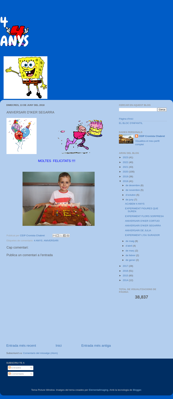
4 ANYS (38, 240)
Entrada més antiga (96, 345)
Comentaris (16, 373)
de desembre (133, 185)
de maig (130, 241)
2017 (126, 266)
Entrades (14, 367)
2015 (126, 275)
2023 (126, 157)
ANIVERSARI (51, 240)
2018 (126, 181)
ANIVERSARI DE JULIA (138, 230)
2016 (126, 270)
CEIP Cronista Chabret (152, 136)
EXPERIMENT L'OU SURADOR (142, 235)
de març (130, 250)
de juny (130, 199)
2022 (126, 162)
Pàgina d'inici (126, 118)
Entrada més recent (21, 345)
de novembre (133, 190)
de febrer (131, 255)
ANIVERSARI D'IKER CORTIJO (142, 221)
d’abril (129, 245)
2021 (126, 167)
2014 (126, 280)
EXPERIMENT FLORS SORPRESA (144, 216)
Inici (59, 345)
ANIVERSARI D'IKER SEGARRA (143, 225)
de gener (131, 260)
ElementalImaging (98, 390)
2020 (126, 171)
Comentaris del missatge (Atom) (40, 353)
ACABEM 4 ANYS (135, 203)
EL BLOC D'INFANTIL (131, 123)
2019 (126, 176)
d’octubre (131, 195)
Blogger (137, 390)
